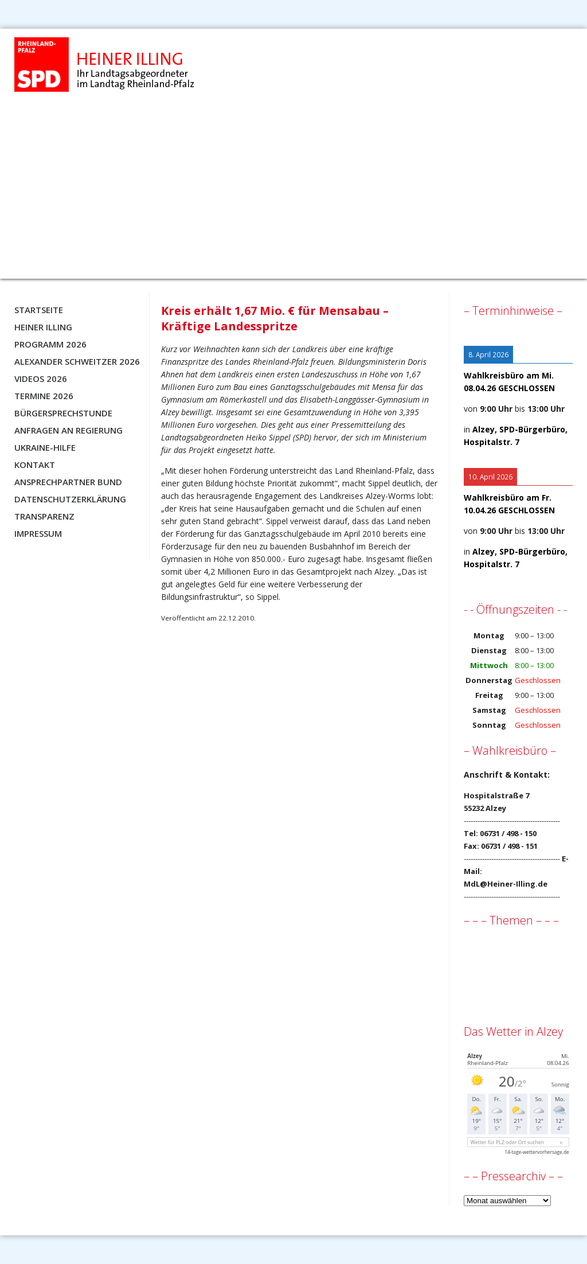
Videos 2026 (40, 378)
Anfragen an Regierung (68, 430)
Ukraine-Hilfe (45, 447)
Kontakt (34, 464)
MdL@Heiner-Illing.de (505, 884)
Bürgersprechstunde (63, 413)
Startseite (38, 309)
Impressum (38, 533)
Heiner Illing (43, 327)
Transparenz (44, 516)
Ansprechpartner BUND (68, 481)
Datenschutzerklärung (70, 499)
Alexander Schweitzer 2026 (77, 361)
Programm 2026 (50, 344)
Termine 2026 (43, 395)
